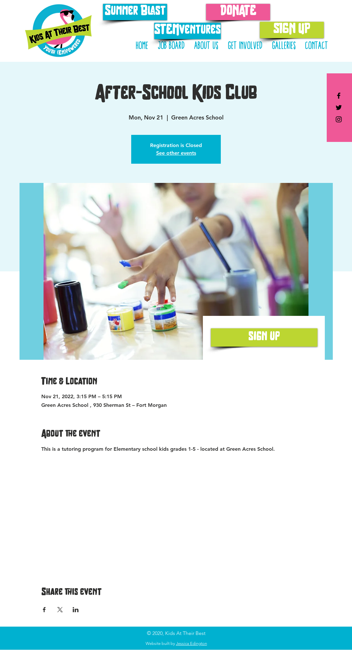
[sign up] (264, 337)
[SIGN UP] (292, 30)
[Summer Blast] (135, 12)
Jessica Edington (191, 643)
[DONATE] (238, 12)
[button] (245, 46)
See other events (176, 153)
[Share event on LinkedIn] (76, 609)
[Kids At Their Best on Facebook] (339, 96)
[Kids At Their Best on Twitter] (339, 107)
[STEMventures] (187, 31)
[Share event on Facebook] (44, 609)
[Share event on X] (60, 609)
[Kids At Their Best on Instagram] (339, 119)
